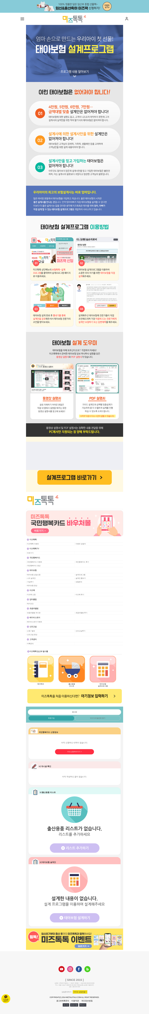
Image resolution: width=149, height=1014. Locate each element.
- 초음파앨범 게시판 (33, 613)
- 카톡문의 (30, 644)
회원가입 (51, 718)
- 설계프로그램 (80, 575)
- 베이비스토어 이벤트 (34, 622)
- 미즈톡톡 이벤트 (32, 544)
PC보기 (83, 1005)
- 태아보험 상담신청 (33, 575)
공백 (76, 553)
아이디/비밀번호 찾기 (97, 718)
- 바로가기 (30, 553)
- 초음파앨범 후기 (81, 613)
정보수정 (74, 1005)
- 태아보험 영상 (31, 585)
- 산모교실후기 (80, 631)
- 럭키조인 (30, 604)
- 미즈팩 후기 (79, 595)
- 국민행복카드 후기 (82, 562)
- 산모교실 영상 (31, 635)
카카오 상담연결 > (80, 992)
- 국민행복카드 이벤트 (34, 562)
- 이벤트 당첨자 (80, 544)
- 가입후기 (30, 582)
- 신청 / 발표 (30, 631)
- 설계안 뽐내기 (80, 578)
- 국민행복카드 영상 (33, 566)
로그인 (66, 1005)
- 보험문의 (78, 582)
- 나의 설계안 (31, 578)
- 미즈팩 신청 (31, 595)
